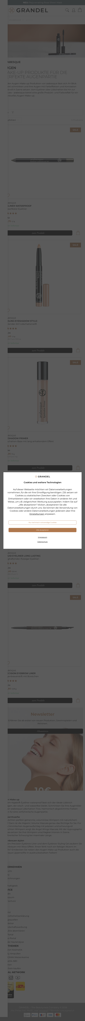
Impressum (42, 537)
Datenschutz (42, 542)
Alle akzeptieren (42, 530)
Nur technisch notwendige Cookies (43, 522)
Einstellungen (37, 514)
